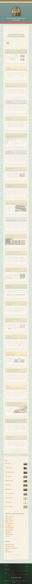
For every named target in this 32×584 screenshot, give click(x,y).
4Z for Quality (18, 582)
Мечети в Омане (8, 484)
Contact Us (6, 565)
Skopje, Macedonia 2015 (9, 527)
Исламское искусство (9, 493)
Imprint (5, 573)
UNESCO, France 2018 (9, 534)
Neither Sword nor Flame (9, 544)
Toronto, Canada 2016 (9, 528)
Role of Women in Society (9, 546)
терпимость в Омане (9, 480)
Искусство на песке (8, 497)
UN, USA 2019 (7, 536)
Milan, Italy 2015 (8, 525)
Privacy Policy (7, 569)
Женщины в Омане (9, 467)
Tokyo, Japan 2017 (8, 532)
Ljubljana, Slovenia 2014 (9, 520)
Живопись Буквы (8, 502)
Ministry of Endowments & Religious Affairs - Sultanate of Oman (17, 580)
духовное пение (8, 489)
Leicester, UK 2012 (8, 518)
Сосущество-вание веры (10, 472)
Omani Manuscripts (8, 551)
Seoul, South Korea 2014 (9, 523)
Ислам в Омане (8, 476)
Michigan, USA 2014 (8, 521)
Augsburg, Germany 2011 (9, 516)
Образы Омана (8, 463)
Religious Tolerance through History (11, 548)
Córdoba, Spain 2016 (9, 530)
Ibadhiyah (7, 550)
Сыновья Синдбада (9, 506)
